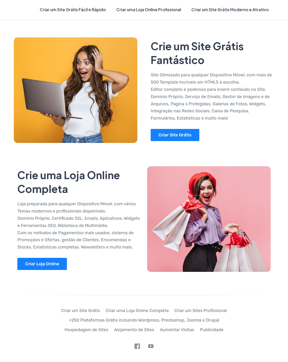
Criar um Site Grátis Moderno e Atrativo (230, 9)
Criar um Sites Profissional (201, 310)
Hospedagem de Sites (86, 329)
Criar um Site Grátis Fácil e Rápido (73, 9)
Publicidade (211, 329)
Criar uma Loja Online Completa (137, 310)
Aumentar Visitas (177, 329)
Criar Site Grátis (175, 135)
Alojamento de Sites (134, 329)
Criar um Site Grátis (80, 310)
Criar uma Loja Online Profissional (148, 9)
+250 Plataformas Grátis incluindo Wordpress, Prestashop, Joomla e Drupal (144, 320)
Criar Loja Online (42, 263)
